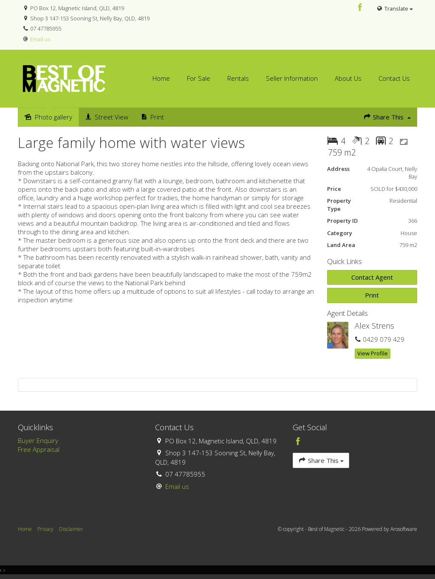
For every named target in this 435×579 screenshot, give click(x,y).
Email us (40, 39)
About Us (348, 78)
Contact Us (394, 78)
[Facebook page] (360, 8)
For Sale (198, 78)
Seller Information (292, 78)
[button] (372, 295)
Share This (387, 116)
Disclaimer (71, 529)
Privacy (45, 529)
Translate (394, 8)
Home (161, 78)
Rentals (238, 78)
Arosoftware (403, 529)
